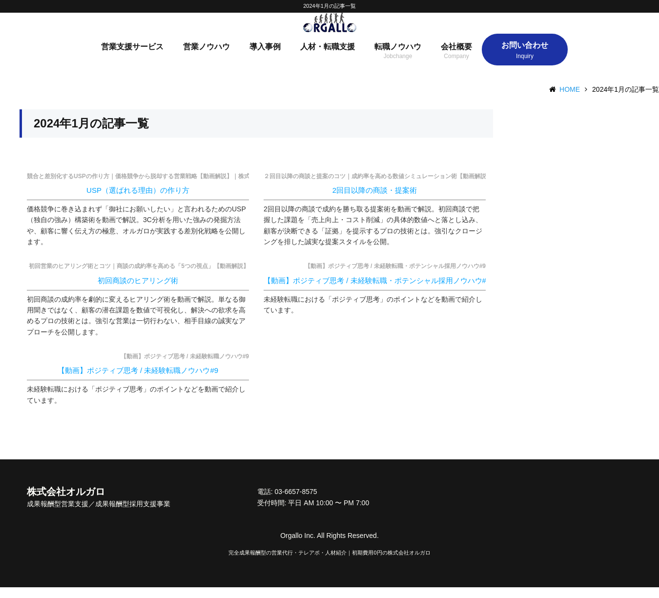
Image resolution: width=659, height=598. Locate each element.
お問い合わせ (524, 56)
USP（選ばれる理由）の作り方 (137, 201)
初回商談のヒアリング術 (138, 291)
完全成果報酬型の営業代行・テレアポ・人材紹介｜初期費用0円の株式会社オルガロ (329, 563)
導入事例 (265, 57)
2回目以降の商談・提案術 (374, 201)
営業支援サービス (132, 57)
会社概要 (456, 57)
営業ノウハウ (206, 57)
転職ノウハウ (397, 57)
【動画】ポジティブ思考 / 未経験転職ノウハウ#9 (138, 381)
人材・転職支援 (327, 57)
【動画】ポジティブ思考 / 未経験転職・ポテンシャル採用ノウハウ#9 (377, 291)
